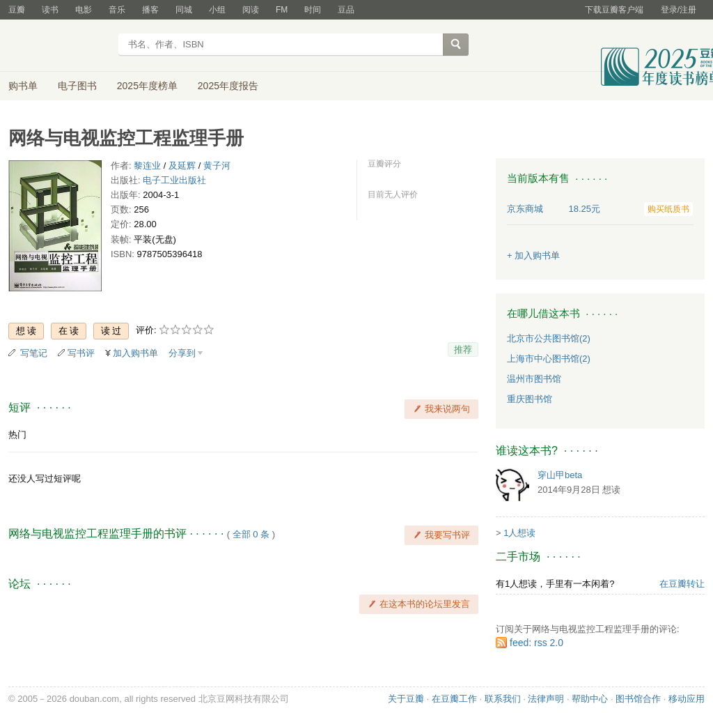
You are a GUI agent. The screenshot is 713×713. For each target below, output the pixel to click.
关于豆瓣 (406, 698)
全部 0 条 (251, 534)
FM (282, 10)
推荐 (463, 349)
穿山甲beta (560, 475)
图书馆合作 (638, 698)
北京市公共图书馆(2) (548, 338)
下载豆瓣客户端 (614, 10)
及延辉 (182, 165)
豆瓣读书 (58, 46)
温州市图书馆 (534, 379)
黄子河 (216, 165)
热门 (17, 434)
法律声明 (546, 698)
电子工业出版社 (174, 180)
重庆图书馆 (529, 399)
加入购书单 (135, 353)
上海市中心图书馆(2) (548, 358)
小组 (217, 10)
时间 (312, 10)
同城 (183, 10)
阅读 (250, 10)
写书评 (81, 353)
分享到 (182, 353)
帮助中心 (590, 698)
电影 (83, 10)
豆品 (346, 10)
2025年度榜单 (147, 85)
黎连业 (147, 165)
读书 (50, 10)
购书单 (23, 85)
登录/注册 (678, 10)
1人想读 (519, 533)
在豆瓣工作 (454, 698)
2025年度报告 (228, 85)
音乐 (117, 10)
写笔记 (33, 353)
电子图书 (77, 85)
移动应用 (686, 698)
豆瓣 (16, 10)
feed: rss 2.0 (536, 642)
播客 (150, 10)
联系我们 (503, 698)
